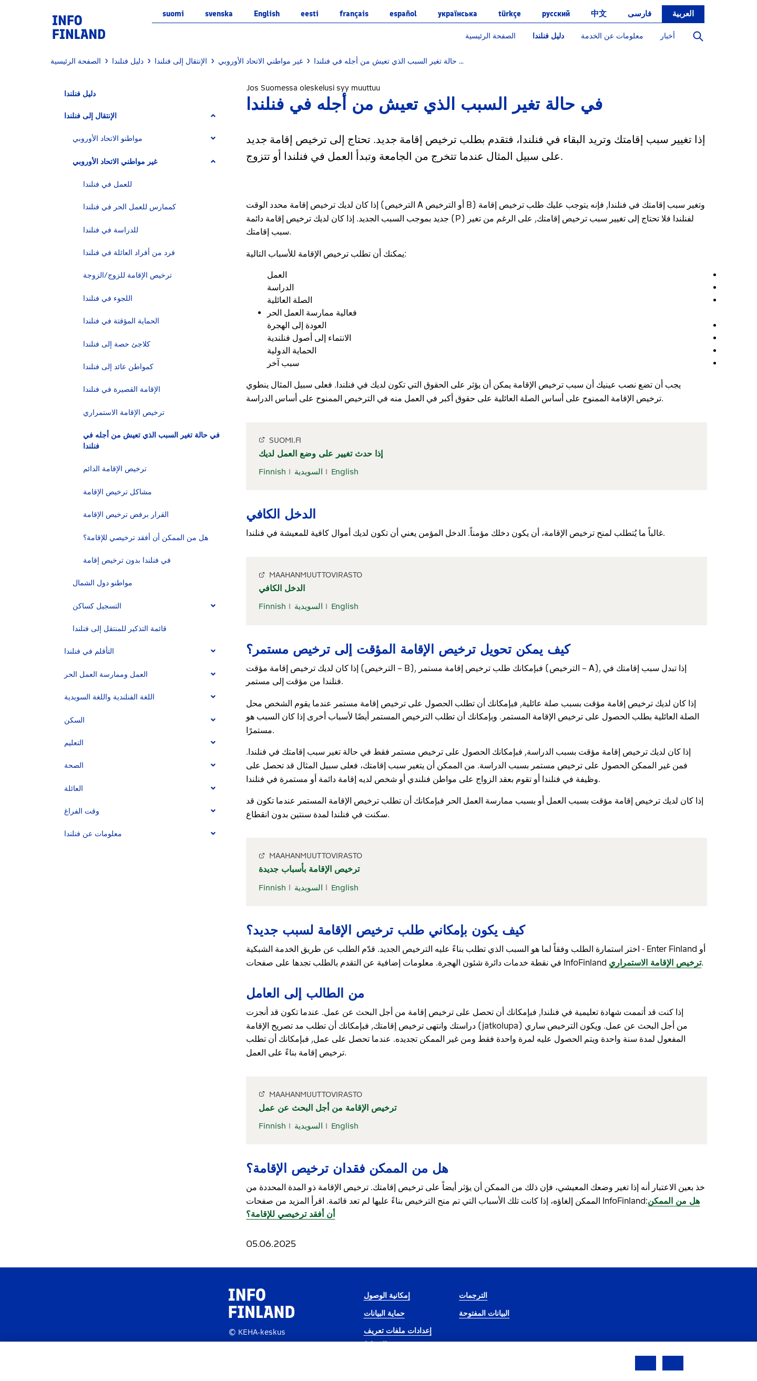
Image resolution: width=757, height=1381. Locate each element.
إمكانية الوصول (387, 1295)
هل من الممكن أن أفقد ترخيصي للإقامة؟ (145, 537)
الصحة (74, 765)
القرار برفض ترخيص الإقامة (126, 514)
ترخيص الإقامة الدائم (115, 468)
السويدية (308, 471)
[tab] (144, 116)
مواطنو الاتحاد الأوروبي (107, 138)
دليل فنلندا (548, 36)
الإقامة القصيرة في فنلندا (121, 389)
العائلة (73, 788)
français (354, 13)
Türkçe (509, 13)
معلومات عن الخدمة (612, 36)
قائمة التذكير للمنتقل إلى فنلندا (120, 628)
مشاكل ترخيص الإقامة (117, 492)
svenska (219, 13)
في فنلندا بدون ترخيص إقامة (127, 560)
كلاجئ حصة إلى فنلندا (116, 344)
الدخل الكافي (282, 588)
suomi (173, 13)
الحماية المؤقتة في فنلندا (121, 321)
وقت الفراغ (81, 811)
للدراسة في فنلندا (110, 230)
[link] (79, 27)
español (403, 13)
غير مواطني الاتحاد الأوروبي (115, 161)
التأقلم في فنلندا (89, 651)
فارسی (639, 13)
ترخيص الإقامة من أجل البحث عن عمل (327, 1108)
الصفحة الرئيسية (490, 36)
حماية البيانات (384, 1313)
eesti (310, 13)
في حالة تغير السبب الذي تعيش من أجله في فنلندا (151, 441)
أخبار (667, 36)
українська (457, 13)
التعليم (74, 742)
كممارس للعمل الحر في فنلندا (129, 206)
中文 (599, 13)
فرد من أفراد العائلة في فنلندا (129, 252)
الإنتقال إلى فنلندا (90, 115)
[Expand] (213, 116)
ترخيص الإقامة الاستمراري (124, 412)
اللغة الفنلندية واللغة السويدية (109, 697)
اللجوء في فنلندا (107, 298)
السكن (74, 720)
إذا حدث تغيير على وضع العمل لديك (321, 454)
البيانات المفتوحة (484, 1313)
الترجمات (473, 1295)
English (267, 13)
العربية (683, 13)
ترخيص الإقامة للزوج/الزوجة (127, 275)
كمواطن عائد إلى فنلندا (118, 366)
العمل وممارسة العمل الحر (106, 674)
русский (556, 13)
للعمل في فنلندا (107, 184)
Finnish (272, 471)
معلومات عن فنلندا (93, 833)
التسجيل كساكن (97, 606)
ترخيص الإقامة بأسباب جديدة (309, 869)
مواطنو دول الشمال (102, 582)
